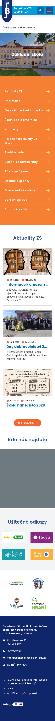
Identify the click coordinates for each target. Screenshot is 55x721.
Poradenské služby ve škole (27, 141)
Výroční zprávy (27, 200)
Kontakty (27, 129)
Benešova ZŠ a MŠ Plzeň (17, 10)
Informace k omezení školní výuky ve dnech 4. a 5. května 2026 (27, 285)
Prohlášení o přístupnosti (20, 693)
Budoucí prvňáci (27, 209)
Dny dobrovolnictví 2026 (27, 347)
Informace (27, 101)
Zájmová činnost (27, 171)
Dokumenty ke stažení (27, 190)
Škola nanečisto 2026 (25, 405)
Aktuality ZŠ (27, 91)
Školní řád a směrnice (27, 120)
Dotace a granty (27, 181)
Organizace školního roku (27, 110)
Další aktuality (27, 422)
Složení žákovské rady (27, 162)
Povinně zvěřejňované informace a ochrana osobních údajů (25, 681)
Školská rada (27, 152)
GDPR (8, 688)
